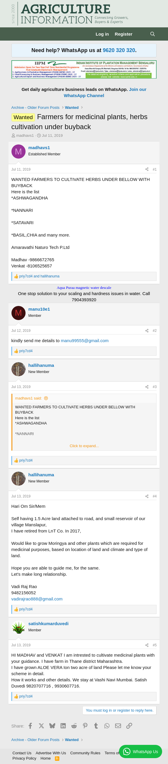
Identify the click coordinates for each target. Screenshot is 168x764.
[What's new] (141, 34)
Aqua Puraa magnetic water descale (84, 287)
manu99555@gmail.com (85, 340)
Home (46, 758)
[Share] (147, 169)
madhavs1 (25, 135)
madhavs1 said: (28, 398)
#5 (155, 645)
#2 (155, 331)
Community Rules (85, 753)
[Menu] (16, 34)
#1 (155, 169)
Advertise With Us (51, 753)
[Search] (152, 34)
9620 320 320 (119, 50)
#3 (155, 387)
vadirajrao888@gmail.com (37, 598)
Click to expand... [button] (84, 446)
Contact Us (22, 753)
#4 (155, 496)
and (39, 276)
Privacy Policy (24, 758)
